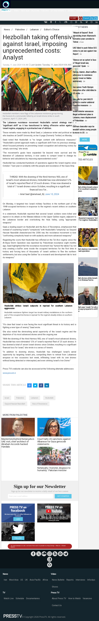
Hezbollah (49, 398)
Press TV (55, 592)
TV (4, 592)
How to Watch (74, 598)
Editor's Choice (51, 29)
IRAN (16, 11)
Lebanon (34, 29)
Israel (7, 398)
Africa (45, 580)
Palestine (20, 29)
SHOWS (71, 11)
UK (26, 580)
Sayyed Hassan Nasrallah (15, 404)
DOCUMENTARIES (83, 11)
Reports (70, 580)
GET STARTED (63, 496)
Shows (55, 587)
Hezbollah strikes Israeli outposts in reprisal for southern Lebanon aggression (38, 307)
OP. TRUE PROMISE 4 (58, 11)
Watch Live (9, 598)
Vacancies (87, 598)
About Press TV (59, 598)
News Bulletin (58, 580)
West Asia (13, 580)
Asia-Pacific (35, 580)
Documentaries (33, 598)
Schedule (20, 598)
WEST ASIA (25, 11)
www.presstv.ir (9, 373)
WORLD (9, 11)
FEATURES (45, 11)
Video (53, 574)
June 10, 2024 (52, 194)
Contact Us (57, 605)
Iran (5, 580)
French (86, 18)
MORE (84, 140)
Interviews (80, 580)
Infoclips (91, 580)
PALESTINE (35, 11)
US (21, 580)
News (7, 29)
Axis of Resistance (39, 404)
